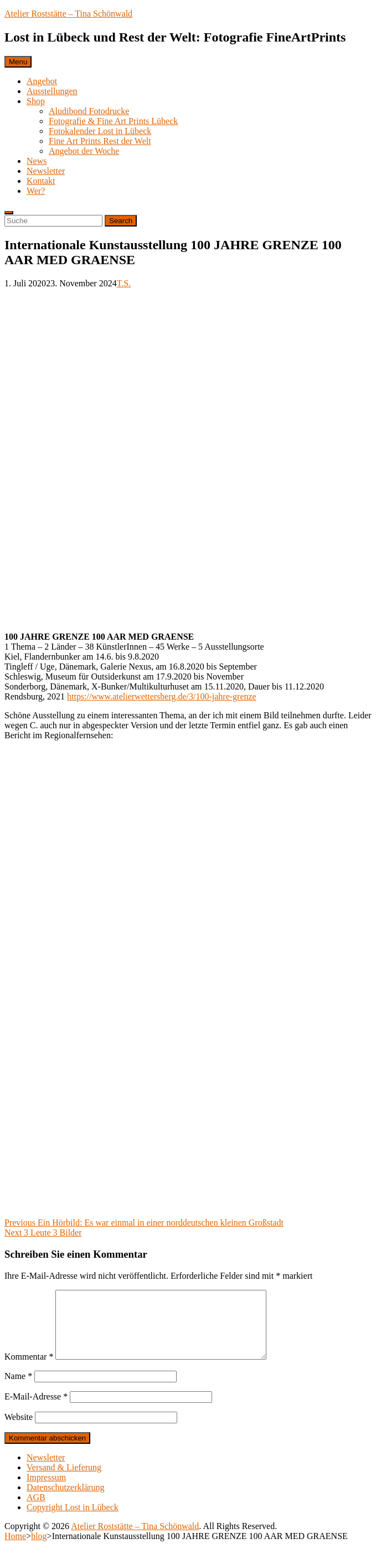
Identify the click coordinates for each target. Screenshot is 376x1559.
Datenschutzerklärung (65, 1500)
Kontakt (41, 181)
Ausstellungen (52, 91)
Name (18, 1389)
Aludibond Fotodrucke (89, 111)
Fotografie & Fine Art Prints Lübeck (113, 121)
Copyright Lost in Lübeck (73, 1520)
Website (18, 1430)
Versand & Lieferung (64, 1480)
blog (39, 1549)
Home (15, 1549)
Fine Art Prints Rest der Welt (100, 141)
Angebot (42, 81)
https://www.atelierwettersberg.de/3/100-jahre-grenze (161, 696)
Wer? (36, 190)
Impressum (46, 1490)
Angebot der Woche (84, 151)
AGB (36, 1510)
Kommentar (28, 1370)
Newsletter (46, 171)
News (37, 161)
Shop (36, 101)
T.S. (124, 283)
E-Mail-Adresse (36, 1409)
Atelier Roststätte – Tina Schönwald (68, 13)
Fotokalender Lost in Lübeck (100, 131)
